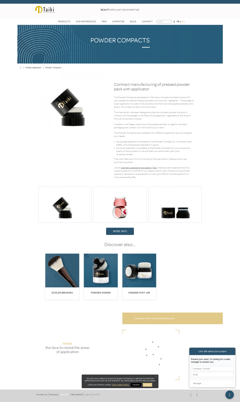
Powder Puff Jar (139, 293)
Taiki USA (64, 394)
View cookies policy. (120, 385)
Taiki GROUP (76, 394)
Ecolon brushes (62, 293)
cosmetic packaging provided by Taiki (139, 167)
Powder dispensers (33, 68)
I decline (136, 385)
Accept (147, 385)
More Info (120, 231)
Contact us (41, 394)
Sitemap (53, 394)
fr (178, 21)
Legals (88, 394)
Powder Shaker (101, 293)
